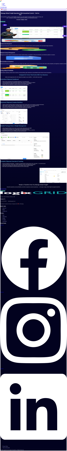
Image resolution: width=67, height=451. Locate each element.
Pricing (3, 3)
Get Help (3, 5)
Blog (3, 4)
